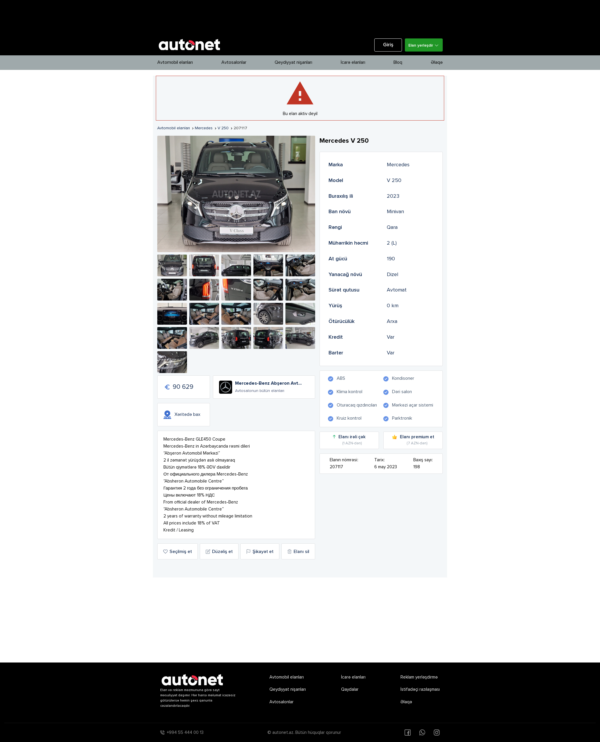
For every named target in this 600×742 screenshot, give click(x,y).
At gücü (338, 259)
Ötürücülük (341, 321)
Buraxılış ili (341, 196)
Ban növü (340, 211)
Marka (336, 164)
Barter (336, 353)
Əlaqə (437, 62)
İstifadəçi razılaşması (420, 689)
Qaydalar (350, 689)
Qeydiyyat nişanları (293, 62)
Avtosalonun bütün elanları (259, 391)
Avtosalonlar (233, 62)
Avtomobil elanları (175, 62)
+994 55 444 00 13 (185, 732)
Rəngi (335, 227)
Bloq (397, 62)
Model (336, 180)
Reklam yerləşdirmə (419, 677)
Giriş (388, 45)
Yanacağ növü (345, 274)
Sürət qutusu (344, 290)
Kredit (336, 337)
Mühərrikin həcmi (348, 243)
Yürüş (335, 305)
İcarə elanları (353, 62)
